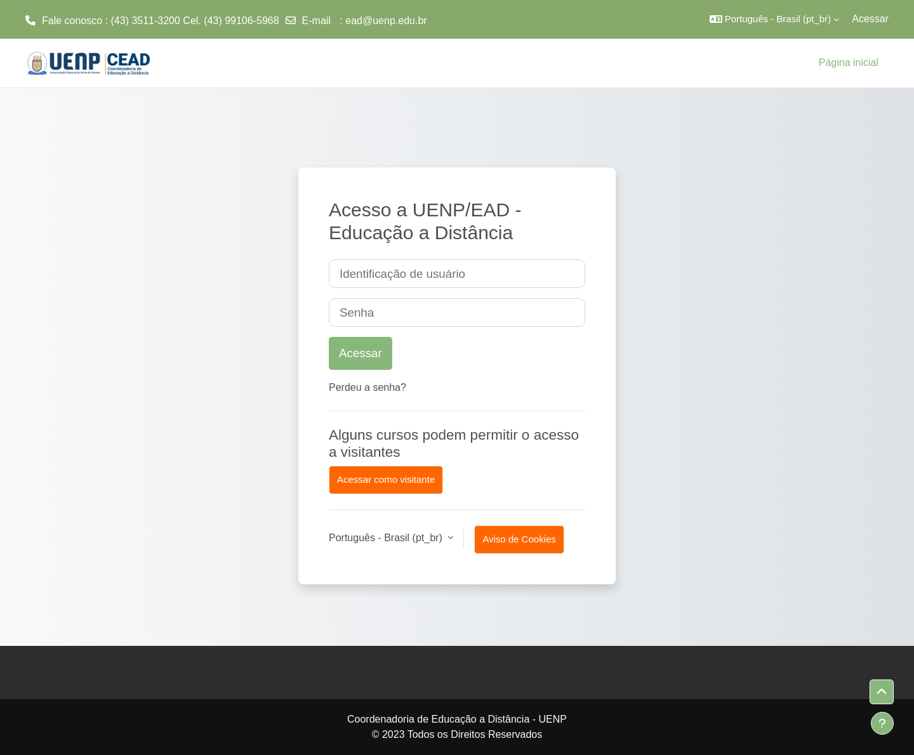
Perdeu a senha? (367, 387)
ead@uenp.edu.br (386, 20)
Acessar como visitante (386, 479)
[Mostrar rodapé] (882, 723)
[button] (774, 19)
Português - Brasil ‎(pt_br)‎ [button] (387, 537)
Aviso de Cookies (519, 539)
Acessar (870, 18)
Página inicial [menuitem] (848, 62)
